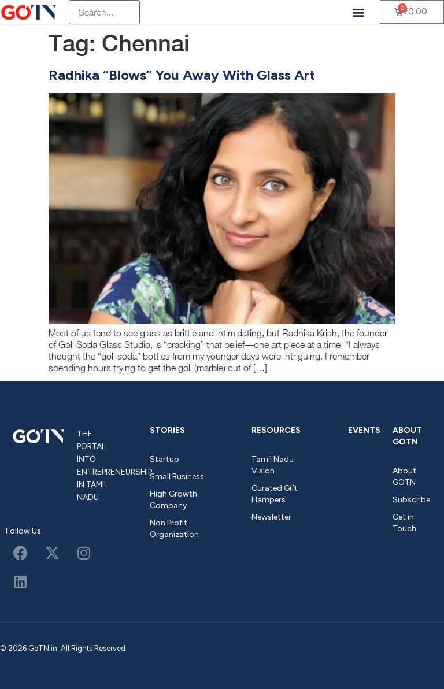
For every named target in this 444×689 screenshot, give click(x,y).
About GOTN (407, 436)
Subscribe (411, 500)
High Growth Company (173, 499)
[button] (358, 11)
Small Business (177, 476)
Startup (164, 459)
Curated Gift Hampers (274, 494)
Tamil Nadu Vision (272, 465)
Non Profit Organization (174, 528)
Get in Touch (404, 523)
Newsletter (271, 517)
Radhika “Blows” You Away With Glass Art (182, 74)
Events (364, 430)
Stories (167, 430)
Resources (276, 430)
